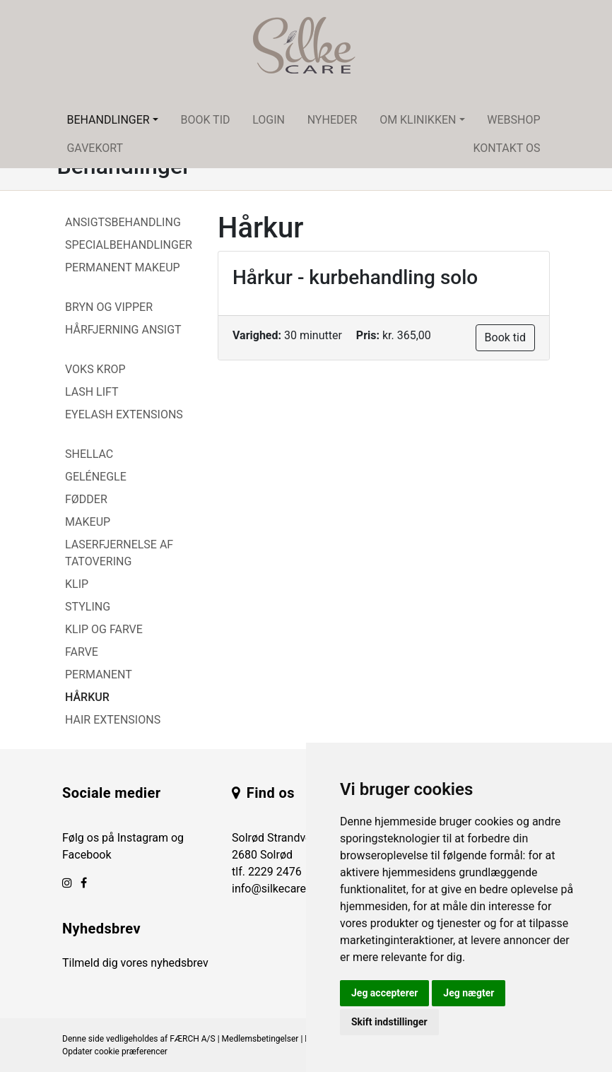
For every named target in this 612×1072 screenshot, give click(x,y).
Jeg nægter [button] (468, 993)
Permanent (98, 674)
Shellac (89, 454)
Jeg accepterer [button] (384, 993)
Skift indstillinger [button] (389, 1021)
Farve (81, 652)
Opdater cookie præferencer (114, 1051)
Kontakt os (506, 148)
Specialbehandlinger (128, 245)
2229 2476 (275, 871)
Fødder (86, 499)
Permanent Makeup (122, 267)
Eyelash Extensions (124, 414)
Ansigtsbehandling (123, 222)
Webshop (513, 119)
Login (268, 119)
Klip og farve (104, 629)
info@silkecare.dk (276, 888)
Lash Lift (92, 392)
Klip (76, 584)
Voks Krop (95, 369)
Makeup (87, 522)
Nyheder (332, 119)
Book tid (205, 119)
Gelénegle (95, 476)
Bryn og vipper (109, 307)
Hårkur (87, 697)
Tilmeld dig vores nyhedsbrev (135, 963)
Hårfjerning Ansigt (123, 329)
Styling (87, 606)
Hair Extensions (112, 719)
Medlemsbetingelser (260, 1039)
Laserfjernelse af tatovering (119, 553)
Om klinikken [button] (417, 119)
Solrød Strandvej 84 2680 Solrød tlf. (280, 854)
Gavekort (94, 148)
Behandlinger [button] (107, 119)
